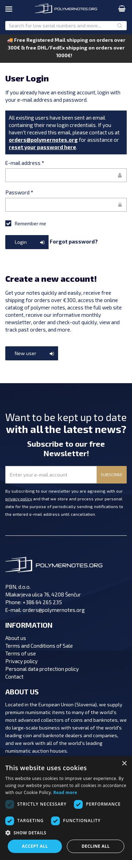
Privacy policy (21, 661)
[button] (66, 833)
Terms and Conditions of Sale (39, 645)
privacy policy (18, 498)
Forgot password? (74, 241)
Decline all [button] (96, 846)
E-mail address (24, 163)
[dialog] (66, 808)
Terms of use (20, 653)
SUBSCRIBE (111, 474)
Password (19, 192)
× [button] (124, 763)
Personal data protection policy (42, 669)
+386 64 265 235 (42, 602)
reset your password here (42, 147)
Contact (14, 676)
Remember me (25, 223)
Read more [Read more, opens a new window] (65, 792)
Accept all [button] (35, 846)
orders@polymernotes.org (43, 139)
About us (15, 638)
